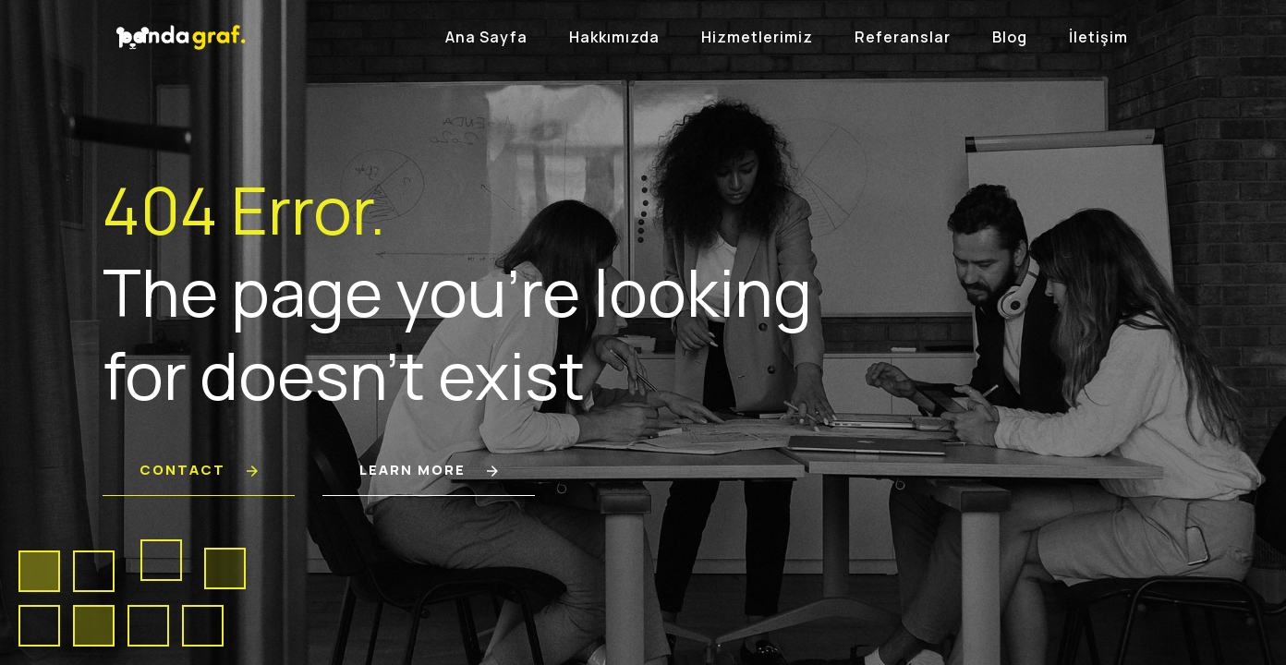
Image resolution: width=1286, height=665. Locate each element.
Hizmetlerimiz (757, 37)
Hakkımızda (614, 37)
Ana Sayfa (486, 37)
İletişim (1098, 37)
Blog (1009, 37)
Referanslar (903, 37)
